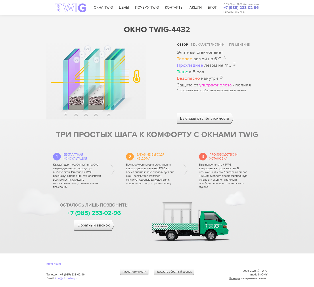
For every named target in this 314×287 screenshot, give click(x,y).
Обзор (182, 45)
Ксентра (234, 278)
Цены (124, 7)
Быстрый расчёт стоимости (204, 118)
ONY (264, 274)
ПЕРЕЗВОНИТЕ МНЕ (234, 12)
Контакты (174, 7)
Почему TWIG (147, 7)
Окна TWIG (103, 7)
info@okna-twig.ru (66, 278)
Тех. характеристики (207, 45)
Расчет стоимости (134, 271)
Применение (239, 45)
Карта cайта (53, 264)
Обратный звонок (93, 225)
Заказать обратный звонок (174, 271)
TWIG (70, 7)
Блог (212, 7)
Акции (196, 7)
